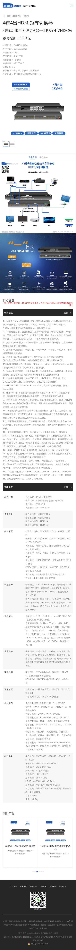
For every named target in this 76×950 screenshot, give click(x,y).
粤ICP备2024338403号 (38, 944)
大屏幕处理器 (61, 937)
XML (51, 933)
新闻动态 (39, 940)
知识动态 (62, 886)
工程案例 (43, 886)
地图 (56, 933)
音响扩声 (51, 937)
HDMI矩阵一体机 (16, 16)
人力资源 (52, 886)
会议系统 (44, 937)
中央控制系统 (17, 937)
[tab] (33, 871)
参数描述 (44, 157)
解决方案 (23, 886)
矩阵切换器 (27, 937)
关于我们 (7, 937)
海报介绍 (32, 157)
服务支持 (33, 886)
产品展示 (13, 886)
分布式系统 (36, 937)
